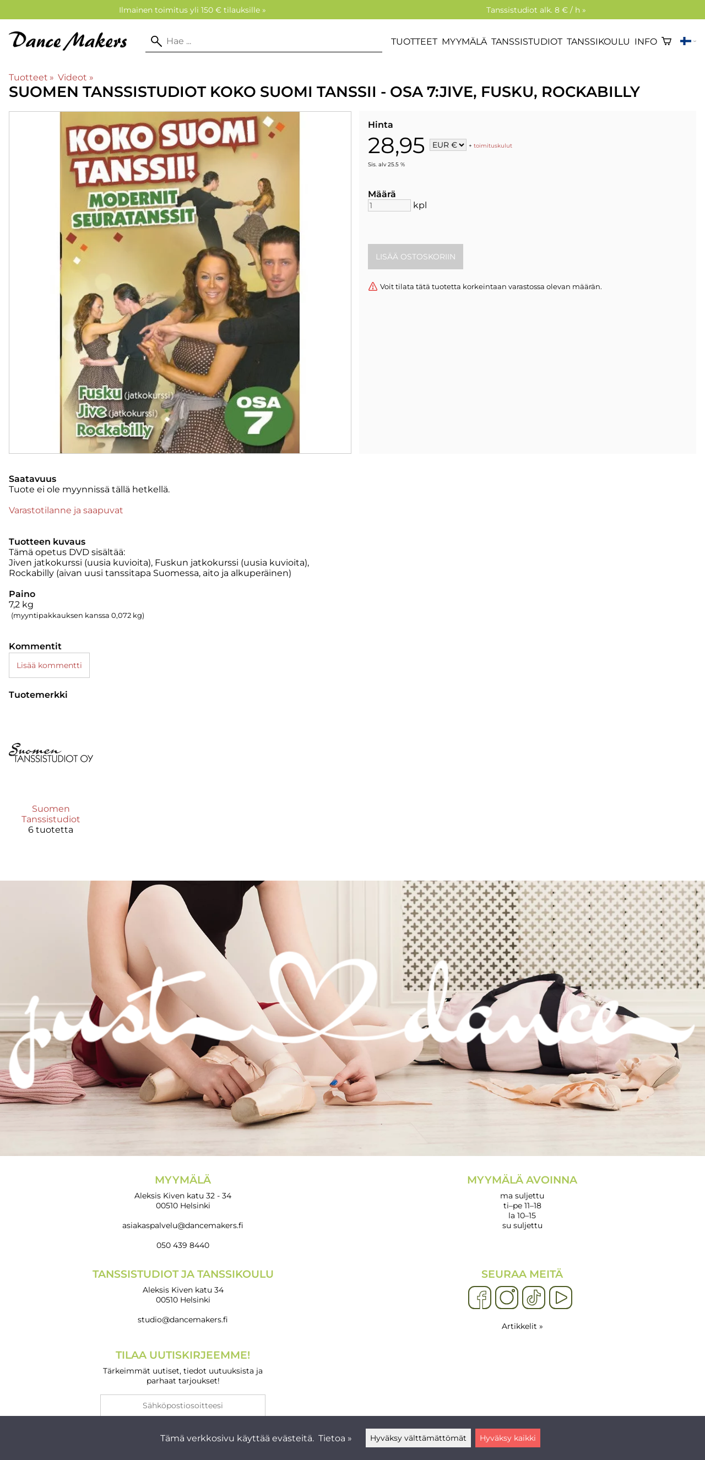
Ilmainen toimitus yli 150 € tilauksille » (192, 10)
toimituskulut (493, 145)
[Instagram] (506, 1298)
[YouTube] (560, 1298)
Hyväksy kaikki (508, 1438)
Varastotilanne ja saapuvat (66, 510)
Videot (75, 77)
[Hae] (263, 41)
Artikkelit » (522, 1326)
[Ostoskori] (666, 41)
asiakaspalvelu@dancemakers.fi (182, 1225)
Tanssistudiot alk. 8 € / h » (536, 10)
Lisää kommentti (49, 665)
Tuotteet (414, 41)
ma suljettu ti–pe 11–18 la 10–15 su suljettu (522, 1202)
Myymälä (464, 41)
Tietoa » (335, 1438)
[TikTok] (533, 1298)
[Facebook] (479, 1298)
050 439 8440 (182, 1245)
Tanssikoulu (598, 41)
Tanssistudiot (526, 41)
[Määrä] (389, 205)
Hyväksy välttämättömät (418, 1438)
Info (645, 41)
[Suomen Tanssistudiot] (51, 777)
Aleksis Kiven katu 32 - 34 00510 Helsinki (183, 1192)
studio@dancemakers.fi (183, 1320)
